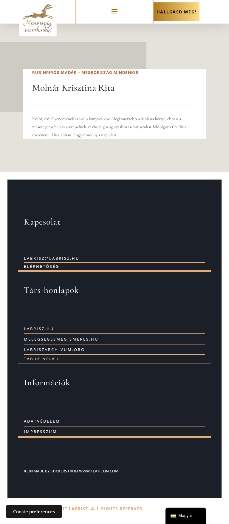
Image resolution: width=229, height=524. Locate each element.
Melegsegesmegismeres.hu (61, 339)
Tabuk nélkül (43, 358)
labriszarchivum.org (54, 349)
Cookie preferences (34, 511)
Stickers (58, 471)
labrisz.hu (39, 328)
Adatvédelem (42, 421)
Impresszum (40, 431)
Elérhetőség (41, 266)
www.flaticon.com (99, 471)
